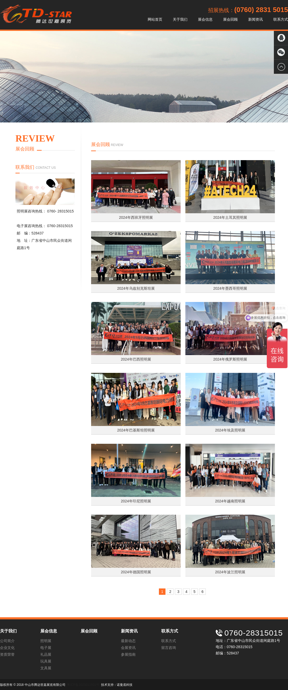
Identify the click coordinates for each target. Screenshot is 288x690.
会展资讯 (128, 648)
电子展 (45, 648)
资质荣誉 (7, 654)
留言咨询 (168, 648)
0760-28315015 (60, 226)
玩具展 (45, 661)
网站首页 (155, 19)
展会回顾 (230, 19)
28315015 (66, 211)
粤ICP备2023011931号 (83, 685)
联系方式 (280, 19)
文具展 (45, 668)
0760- (52, 211)
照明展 (45, 641)
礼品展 (45, 654)
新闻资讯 (255, 19)
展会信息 (205, 19)
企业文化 (7, 648)
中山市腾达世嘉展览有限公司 (36, 15)
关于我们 (180, 19)
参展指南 (128, 654)
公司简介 (7, 641)
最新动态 (128, 641)
